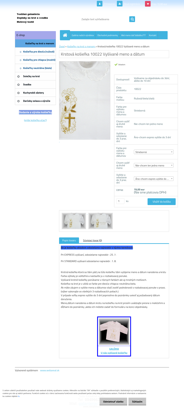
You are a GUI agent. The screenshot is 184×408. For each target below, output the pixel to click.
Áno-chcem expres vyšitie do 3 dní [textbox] (153, 179)
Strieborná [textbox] (141, 152)
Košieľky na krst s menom (81, 46)
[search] (132, 19)
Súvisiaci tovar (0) (92, 240)
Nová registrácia (131, 4)
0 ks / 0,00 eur (159, 4)
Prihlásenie (107, 4)
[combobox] (154, 152)
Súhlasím (137, 401)
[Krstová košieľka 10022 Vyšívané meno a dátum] (74, 213)
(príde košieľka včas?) (35, 120)
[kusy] (120, 201)
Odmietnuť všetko (112, 401)
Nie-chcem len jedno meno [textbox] (149, 165)
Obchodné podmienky (107, 35)
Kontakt (152, 35)
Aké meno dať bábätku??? (133, 35)
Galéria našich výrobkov (83, 35)
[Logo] (37, 19)
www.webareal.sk (49, 370)
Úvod (62, 46)
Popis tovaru (69, 240)
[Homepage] (66, 35)
